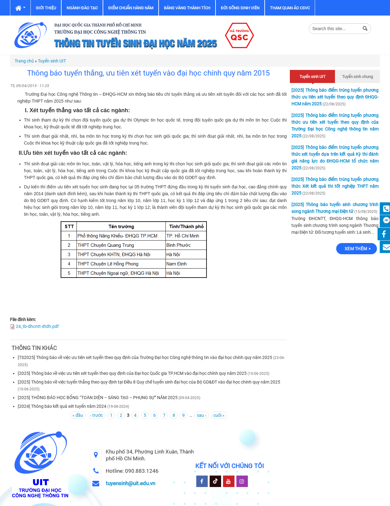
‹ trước (96, 415)
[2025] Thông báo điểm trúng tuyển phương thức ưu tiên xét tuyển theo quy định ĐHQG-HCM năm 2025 (334, 97)
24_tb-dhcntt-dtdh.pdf (37, 326)
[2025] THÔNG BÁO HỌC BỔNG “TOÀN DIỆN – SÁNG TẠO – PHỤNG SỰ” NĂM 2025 (98, 397)
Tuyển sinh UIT (52, 60)
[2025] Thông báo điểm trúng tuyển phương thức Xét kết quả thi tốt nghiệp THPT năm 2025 (334, 186)
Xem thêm (356, 248)
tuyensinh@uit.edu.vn (130, 483)
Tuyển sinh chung (357, 76)
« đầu (77, 415)
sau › (201, 415)
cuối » (219, 415)
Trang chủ (24, 60)
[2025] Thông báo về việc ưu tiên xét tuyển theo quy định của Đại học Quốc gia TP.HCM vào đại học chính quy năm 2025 (132, 373)
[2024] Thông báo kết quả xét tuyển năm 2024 (62, 406)
